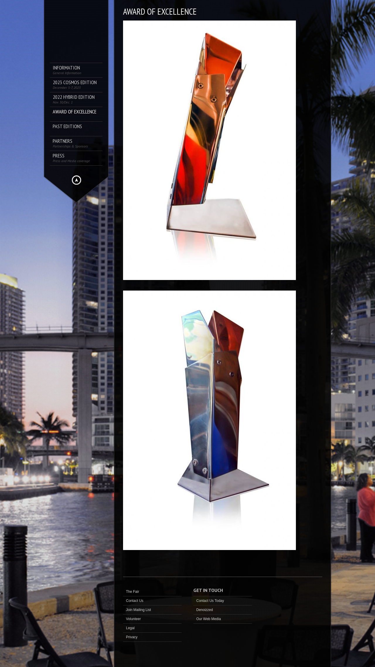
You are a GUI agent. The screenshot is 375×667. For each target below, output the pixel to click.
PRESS (71, 158)
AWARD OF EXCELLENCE (74, 112)
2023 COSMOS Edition (75, 84)
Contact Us (134, 601)
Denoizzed (204, 610)
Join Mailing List (138, 610)
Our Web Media (208, 619)
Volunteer (133, 619)
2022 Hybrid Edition (74, 99)
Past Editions (67, 126)
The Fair (132, 592)
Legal (130, 628)
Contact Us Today (210, 601)
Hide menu (76, 180)
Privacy (131, 637)
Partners (70, 143)
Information (67, 70)
